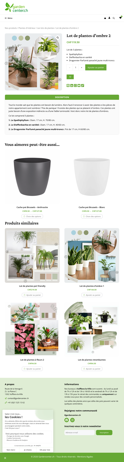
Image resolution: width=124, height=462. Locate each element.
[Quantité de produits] (76, 67)
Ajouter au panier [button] (33, 295)
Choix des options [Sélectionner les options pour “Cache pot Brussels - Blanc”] (93, 216)
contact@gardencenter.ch (18, 398)
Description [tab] (62, 97)
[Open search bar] (114, 18)
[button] (58, 37)
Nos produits (11, 28)
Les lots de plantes (45, 28)
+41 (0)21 (12, 402)
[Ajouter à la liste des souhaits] (70, 77)
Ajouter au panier (96, 67)
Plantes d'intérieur (27, 28)
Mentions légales (85, 456)
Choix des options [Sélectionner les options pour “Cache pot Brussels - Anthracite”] (33, 216)
